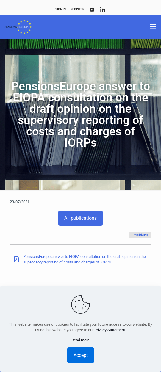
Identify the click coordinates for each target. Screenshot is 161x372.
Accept (81, 355)
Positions (140, 235)
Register (77, 9)
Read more (80, 340)
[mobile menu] (153, 27)
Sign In (60, 9)
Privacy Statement (109, 330)
